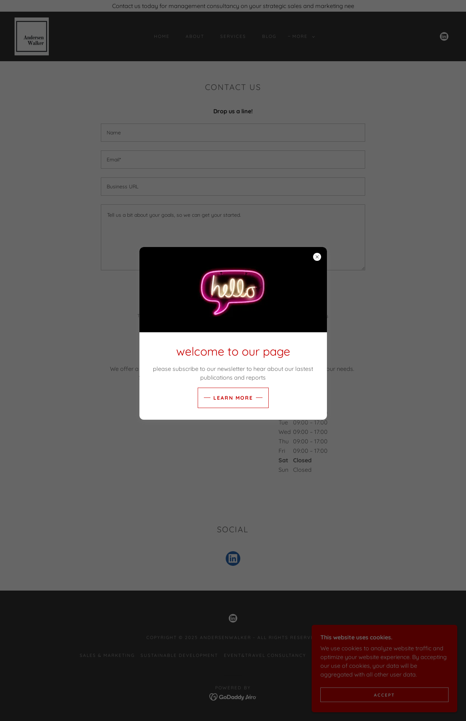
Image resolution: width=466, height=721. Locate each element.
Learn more (233, 398)
